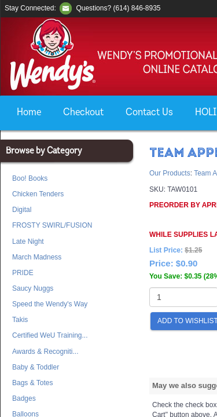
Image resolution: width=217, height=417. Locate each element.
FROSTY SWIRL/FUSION (52, 225)
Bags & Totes (32, 383)
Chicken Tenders (38, 194)
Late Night (28, 241)
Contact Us (149, 112)
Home (29, 112)
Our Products (169, 173)
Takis (20, 320)
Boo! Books (29, 178)
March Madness (36, 257)
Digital (21, 210)
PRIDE (23, 273)
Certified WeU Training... (50, 335)
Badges (24, 398)
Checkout (83, 112)
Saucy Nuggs (32, 288)
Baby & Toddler (35, 367)
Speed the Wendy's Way (49, 304)
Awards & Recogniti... (45, 352)
